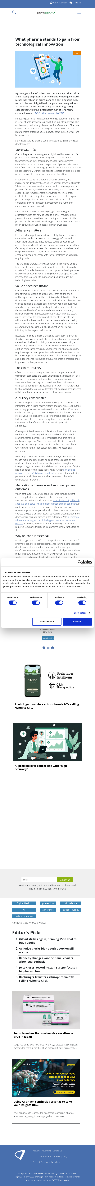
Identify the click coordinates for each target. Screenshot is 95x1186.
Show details (80, 613)
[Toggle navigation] (15, 12)
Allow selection (46, 621)
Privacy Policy (61, 1156)
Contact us (57, 1150)
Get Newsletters (60, 2)
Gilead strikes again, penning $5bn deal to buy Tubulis (47, 940)
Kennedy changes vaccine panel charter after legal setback (46, 959)
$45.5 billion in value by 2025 (49, 113)
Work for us (56, 1162)
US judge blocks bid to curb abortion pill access (46, 950)
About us (36, 1150)
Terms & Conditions (41, 1162)
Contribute (37, 1156)
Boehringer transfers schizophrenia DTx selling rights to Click (46, 978)
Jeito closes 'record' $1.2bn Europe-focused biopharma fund (48, 969)
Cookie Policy (49, 1156)
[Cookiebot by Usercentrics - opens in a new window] (80, 562)
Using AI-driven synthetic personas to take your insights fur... (43, 1103)
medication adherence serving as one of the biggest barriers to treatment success (47, 520)
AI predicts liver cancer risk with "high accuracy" (41, 767)
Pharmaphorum (19, 1154)
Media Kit (77, 2)
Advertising (46, 1150)
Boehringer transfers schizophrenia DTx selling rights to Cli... (47, 706)
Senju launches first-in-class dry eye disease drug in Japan (44, 1035)
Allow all (77, 621)
